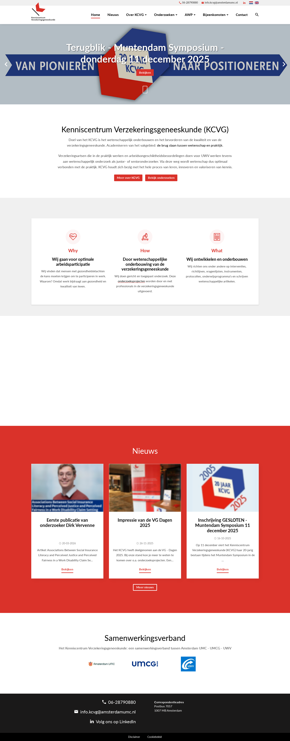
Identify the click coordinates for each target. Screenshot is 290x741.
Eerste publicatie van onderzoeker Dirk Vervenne (67, 522)
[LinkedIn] (244, 3)
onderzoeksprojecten (131, 281)
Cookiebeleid (154, 736)
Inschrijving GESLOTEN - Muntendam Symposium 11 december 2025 (222, 525)
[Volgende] (284, 64)
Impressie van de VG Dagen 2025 (145, 522)
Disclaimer (134, 736)
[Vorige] (6, 64)
